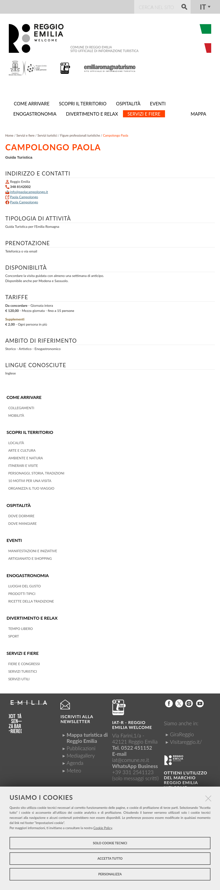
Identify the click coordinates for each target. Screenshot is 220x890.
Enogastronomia (27, 573)
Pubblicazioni (80, 745)
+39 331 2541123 (133, 769)
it (203, 7)
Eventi (14, 538)
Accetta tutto (110, 858)
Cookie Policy (102, 828)
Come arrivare (24, 396)
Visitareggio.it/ (186, 739)
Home (9, 134)
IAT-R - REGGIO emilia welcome (132, 722)
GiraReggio (182, 731)
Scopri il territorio (29, 430)
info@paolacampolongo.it (29, 191)
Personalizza (110, 874)
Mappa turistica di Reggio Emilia (87, 735)
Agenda (74, 760)
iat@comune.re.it (130, 757)
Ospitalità (18, 503)
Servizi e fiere (22, 650)
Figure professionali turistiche (80, 134)
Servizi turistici (47, 134)
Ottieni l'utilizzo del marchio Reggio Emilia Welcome (185, 777)
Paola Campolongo (24, 196)
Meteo (73, 768)
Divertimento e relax (32, 615)
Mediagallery (80, 753)
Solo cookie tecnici (110, 843)
